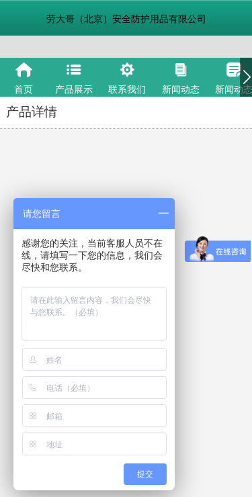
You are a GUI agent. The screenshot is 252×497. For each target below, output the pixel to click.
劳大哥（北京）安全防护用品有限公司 (126, 18)
